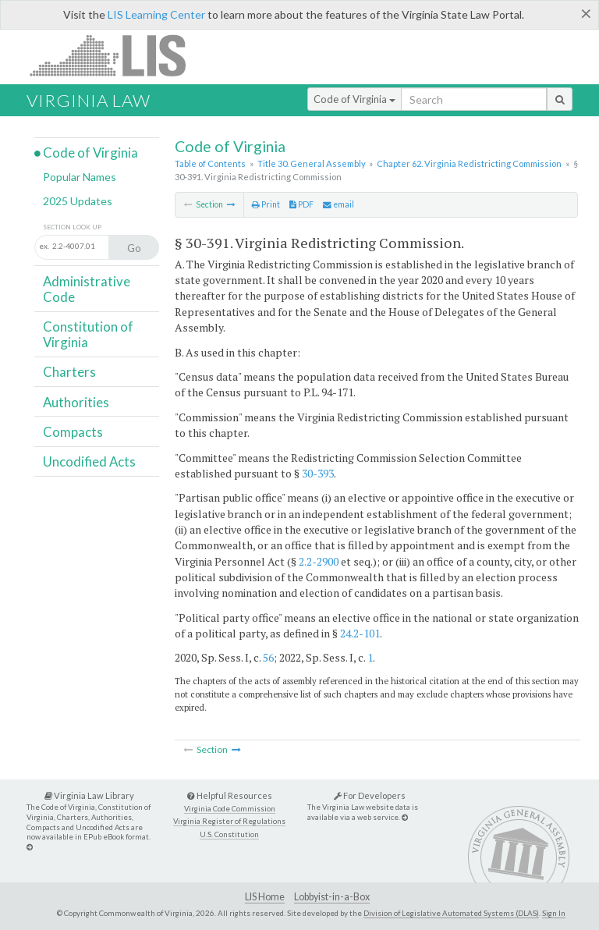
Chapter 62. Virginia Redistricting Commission (469, 163)
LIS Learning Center (156, 14)
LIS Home (265, 897)
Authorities (76, 402)
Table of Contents (210, 163)
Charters (69, 372)
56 (268, 657)
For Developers (370, 795)
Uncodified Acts (89, 461)
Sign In (553, 913)
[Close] (586, 13)
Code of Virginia (354, 99)
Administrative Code (86, 289)
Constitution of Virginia (88, 334)
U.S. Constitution (229, 834)
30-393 (318, 473)
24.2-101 (360, 633)
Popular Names (79, 176)
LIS (117, 55)
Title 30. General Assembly (311, 163)
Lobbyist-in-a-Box (332, 897)
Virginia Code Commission (229, 808)
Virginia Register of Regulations (229, 821)
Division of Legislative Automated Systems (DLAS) (451, 913)
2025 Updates (77, 201)
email (338, 204)
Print (266, 204)
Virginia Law (89, 100)
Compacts (73, 432)
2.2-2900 (318, 561)
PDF (301, 204)
